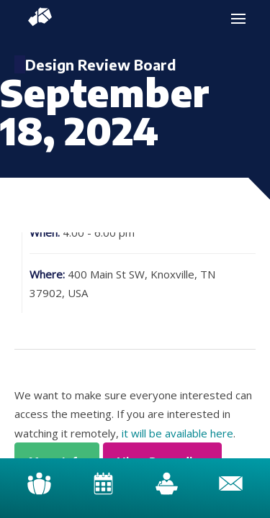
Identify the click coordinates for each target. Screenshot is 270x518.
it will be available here (177, 433)
